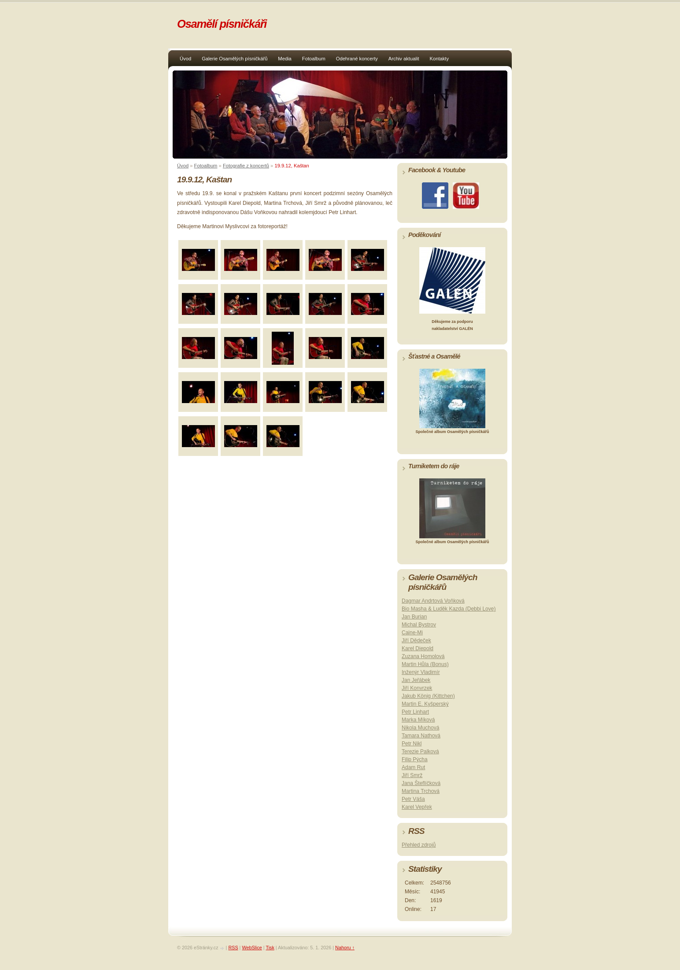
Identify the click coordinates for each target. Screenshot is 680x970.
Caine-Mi (412, 632)
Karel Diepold (417, 648)
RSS (233, 947)
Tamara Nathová (421, 736)
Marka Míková (418, 720)
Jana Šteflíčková (421, 783)
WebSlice (252, 947)
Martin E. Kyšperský (425, 704)
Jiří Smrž (412, 775)
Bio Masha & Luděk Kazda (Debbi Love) (448, 609)
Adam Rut (413, 767)
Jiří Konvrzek (417, 688)
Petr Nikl (411, 743)
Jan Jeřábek (416, 680)
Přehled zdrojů (419, 845)
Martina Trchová (421, 791)
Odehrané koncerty (357, 58)
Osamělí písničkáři (221, 24)
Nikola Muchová (420, 728)
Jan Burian (414, 617)
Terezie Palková (420, 751)
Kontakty (439, 58)
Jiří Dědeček (416, 640)
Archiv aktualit (403, 58)
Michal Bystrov (419, 625)
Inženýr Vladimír (421, 672)
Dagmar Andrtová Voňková (433, 601)
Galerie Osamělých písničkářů (234, 58)
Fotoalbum (313, 58)
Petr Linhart (415, 712)
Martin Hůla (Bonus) (425, 664)
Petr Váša (413, 799)
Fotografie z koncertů (246, 165)
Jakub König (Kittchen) (428, 696)
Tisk (270, 947)
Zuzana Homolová (423, 656)
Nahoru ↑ (345, 947)
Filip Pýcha (415, 759)
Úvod (185, 58)
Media (284, 58)
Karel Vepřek (417, 807)
